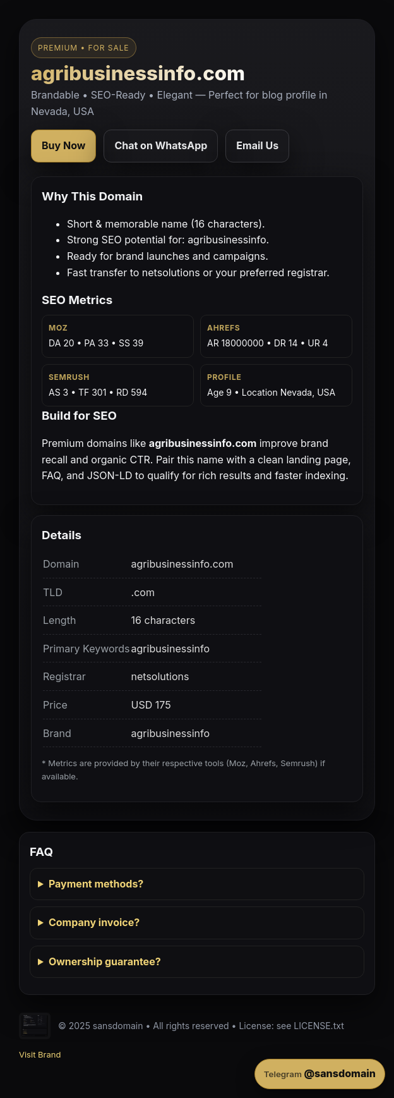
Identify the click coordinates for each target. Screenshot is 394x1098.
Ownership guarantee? (105, 961)
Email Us (257, 145)
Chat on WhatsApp (160, 145)
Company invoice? (94, 922)
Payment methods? (96, 883)
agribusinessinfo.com (138, 73)
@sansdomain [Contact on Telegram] (320, 1073)
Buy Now (63, 145)
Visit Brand (40, 1054)
